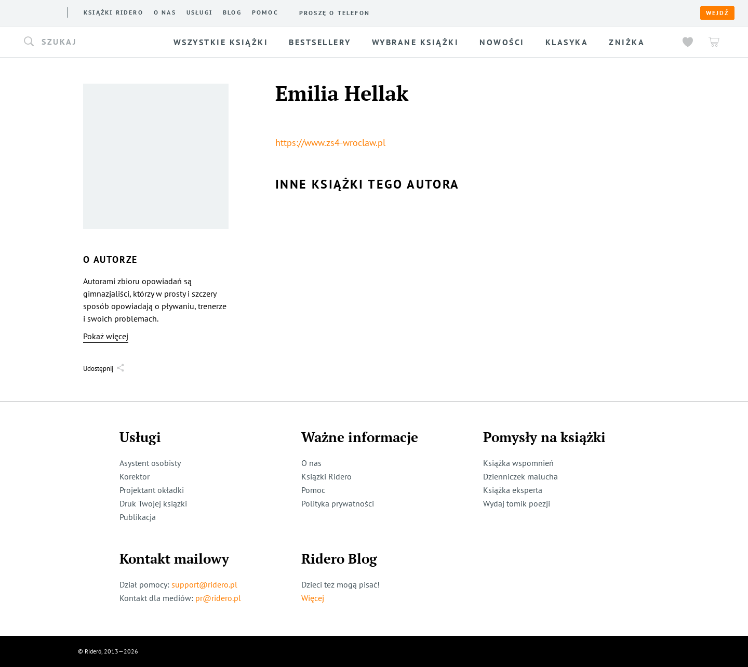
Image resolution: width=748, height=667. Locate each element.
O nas (165, 12)
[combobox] (90, 42)
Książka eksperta (512, 490)
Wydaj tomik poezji (516, 503)
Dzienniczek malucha (520, 476)
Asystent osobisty (150, 463)
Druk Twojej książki (153, 503)
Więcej (312, 598)
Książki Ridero (326, 476)
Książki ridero (113, 12)
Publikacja (137, 517)
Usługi (199, 12)
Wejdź (717, 13)
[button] (90, 42)
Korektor (134, 476)
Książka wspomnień (518, 463)
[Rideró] (36, 12)
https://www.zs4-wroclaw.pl (330, 143)
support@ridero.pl (204, 584)
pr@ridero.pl (218, 598)
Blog (232, 12)
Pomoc (265, 12)
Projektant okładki (151, 490)
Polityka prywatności (337, 503)
